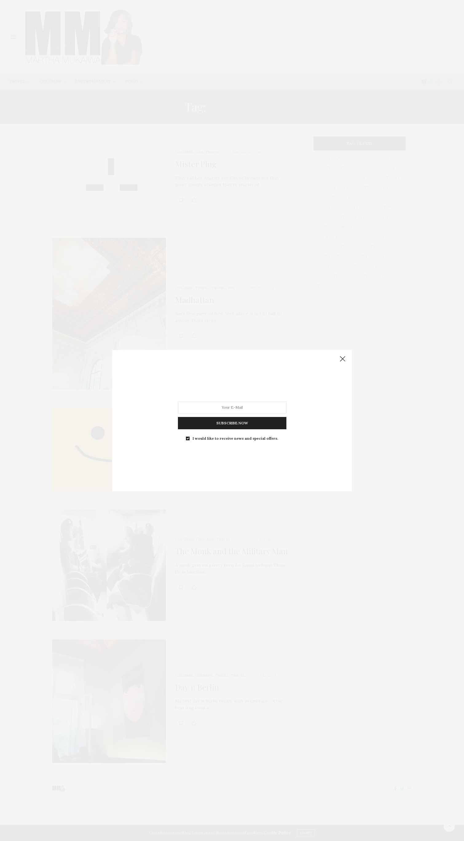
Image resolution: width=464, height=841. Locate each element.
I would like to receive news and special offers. (235, 438)
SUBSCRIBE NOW (232, 422)
